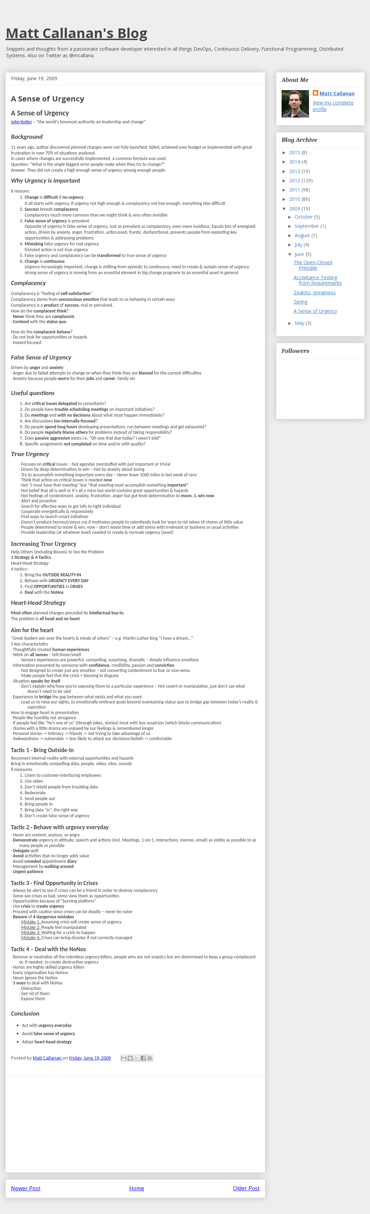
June (300, 254)
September (307, 226)
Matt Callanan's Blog (76, 32)
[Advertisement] (135, 1124)
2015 (295, 152)
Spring (300, 301)
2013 (295, 171)
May (300, 323)
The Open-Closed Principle (313, 265)
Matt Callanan (337, 93)
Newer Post (25, 1188)
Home (136, 1188)
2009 (295, 208)
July (299, 244)
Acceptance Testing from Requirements (318, 280)
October (304, 216)
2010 (295, 199)
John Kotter (21, 122)
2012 (295, 180)
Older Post (246, 1188)
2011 (295, 189)
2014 (295, 161)
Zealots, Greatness (315, 292)
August (303, 235)
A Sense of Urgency (315, 311)
